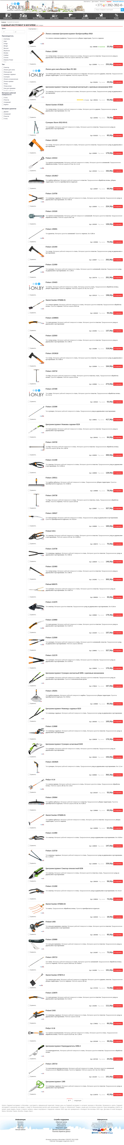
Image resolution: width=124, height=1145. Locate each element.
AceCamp (7, 39)
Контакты (87, 1)
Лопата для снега (9, 70)
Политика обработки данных (61, 1131)
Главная (3, 22)
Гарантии (20, 1126)
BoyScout (7, 50)
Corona (6, 57)
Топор (6, 83)
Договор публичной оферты (61, 1129)
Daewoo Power (8, 60)
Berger (6, 46)
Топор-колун (8, 86)
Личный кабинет (118, 1)
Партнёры (20, 1128)
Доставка (95, 1)
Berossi (6, 48)
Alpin (5, 41)
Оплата (102, 1)
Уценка (108, 1)
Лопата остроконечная (11, 79)
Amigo (6, 43)
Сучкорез (7, 77)
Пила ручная (8, 72)
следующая (77, 1100)
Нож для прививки (9, 88)
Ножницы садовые (10, 74)
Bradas (6, 53)
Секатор (6, 67)
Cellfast (6, 55)
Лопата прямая (8, 81)
